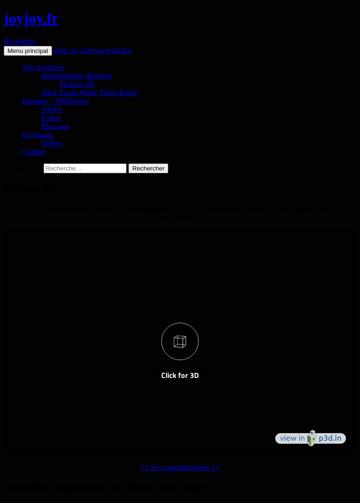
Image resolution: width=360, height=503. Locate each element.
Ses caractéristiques (180, 467)
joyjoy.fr (31, 18)
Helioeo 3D (77, 84)
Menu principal (28, 50)
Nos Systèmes (43, 67)
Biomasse (55, 126)
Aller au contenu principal (92, 50)
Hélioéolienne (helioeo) (76, 76)
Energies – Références (56, 101)
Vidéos (51, 143)
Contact (34, 151)
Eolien (51, 118)
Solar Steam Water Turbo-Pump (89, 92)
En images (38, 135)
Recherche (20, 41)
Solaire (51, 109)
